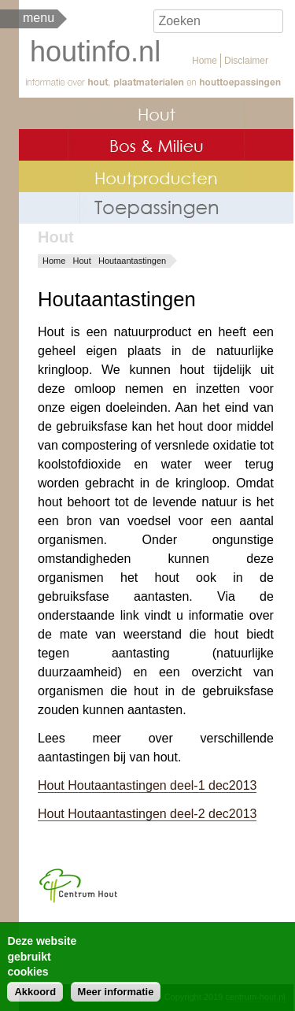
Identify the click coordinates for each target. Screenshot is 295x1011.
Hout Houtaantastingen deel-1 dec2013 (147, 785)
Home (204, 60)
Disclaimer (246, 60)
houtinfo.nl (95, 51)
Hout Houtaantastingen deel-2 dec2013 (147, 813)
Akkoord (35, 997)
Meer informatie (116, 997)
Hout (82, 260)
